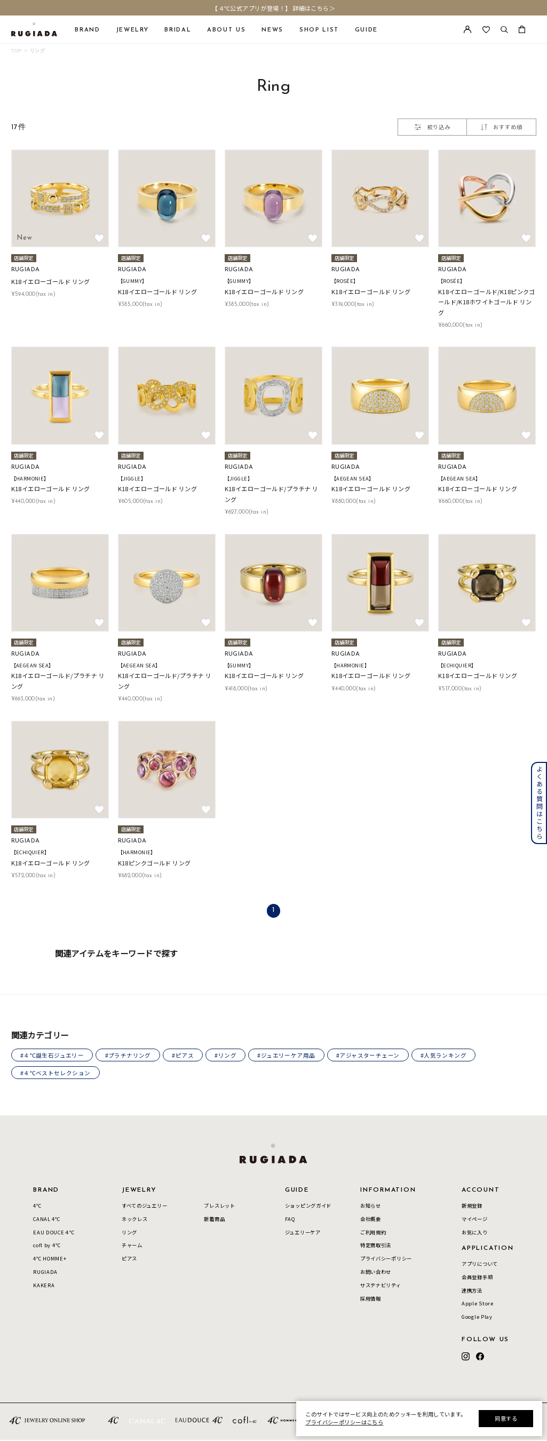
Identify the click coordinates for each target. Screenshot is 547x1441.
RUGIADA (45, 1273)
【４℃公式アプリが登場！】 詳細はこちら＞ (273, 8)
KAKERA (43, 1286)
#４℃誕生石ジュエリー (53, 1055)
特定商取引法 (375, 1246)
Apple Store (478, 1305)
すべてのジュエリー (144, 1206)
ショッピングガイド (308, 1206)
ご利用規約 (373, 1233)
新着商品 (214, 1220)
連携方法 (472, 1291)
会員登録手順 (477, 1278)
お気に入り (475, 1233)
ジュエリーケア (303, 1233)
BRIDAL (177, 30)
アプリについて (480, 1264)
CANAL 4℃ (46, 1220)
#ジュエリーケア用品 (291, 1055)
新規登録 (472, 1206)
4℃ (37, 1206)
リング (37, 50)
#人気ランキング (450, 1055)
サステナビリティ (380, 1286)
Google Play (477, 1318)
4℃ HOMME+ (49, 1260)
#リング (229, 1055)
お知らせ (370, 1206)
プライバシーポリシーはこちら (344, 1422)
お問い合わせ (375, 1273)
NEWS (272, 30)
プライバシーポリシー (386, 1260)
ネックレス (135, 1220)
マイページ (475, 1220)
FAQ (290, 1220)
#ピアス (185, 1055)
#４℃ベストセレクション (56, 1073)
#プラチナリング (129, 1055)
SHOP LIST (319, 30)
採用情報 (370, 1299)
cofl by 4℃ (46, 1246)
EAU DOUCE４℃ (54, 1233)
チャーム (132, 1246)
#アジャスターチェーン (373, 1055)
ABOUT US (226, 30)
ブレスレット (219, 1206)
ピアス (129, 1260)
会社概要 (370, 1220)
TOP (16, 50)
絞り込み (432, 127)
